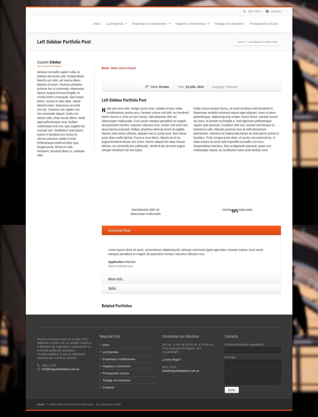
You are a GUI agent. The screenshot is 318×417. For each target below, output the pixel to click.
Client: (157, 86)
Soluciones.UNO (111, 404)
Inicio (97, 23)
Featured (231, 86)
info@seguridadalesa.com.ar (60, 369)
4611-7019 (251, 11)
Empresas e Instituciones (151, 23)
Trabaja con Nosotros (229, 23)
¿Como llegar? (171, 359)
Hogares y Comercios (193, 23)
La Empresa (116, 23)
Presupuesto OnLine (264, 23)
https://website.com (120, 266)
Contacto (273, 11)
